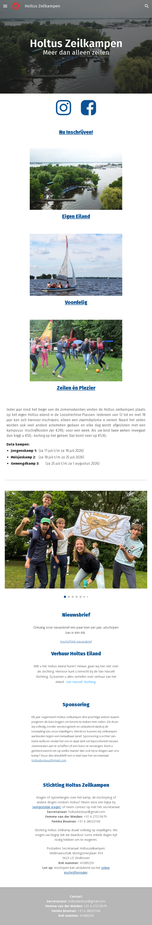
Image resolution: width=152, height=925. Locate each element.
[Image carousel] (76, 544)
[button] (5, 6)
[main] (76, 47)
